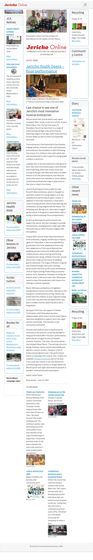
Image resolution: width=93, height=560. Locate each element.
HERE (78, 178)
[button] (29, 26)
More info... (76, 41)
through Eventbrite (42, 359)
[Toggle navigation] (85, 4)
